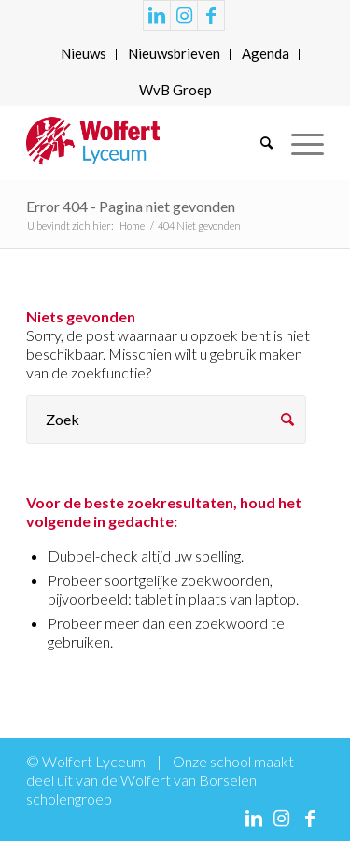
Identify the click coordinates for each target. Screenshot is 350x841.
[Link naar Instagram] (184, 15)
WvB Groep (175, 89)
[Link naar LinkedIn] (157, 15)
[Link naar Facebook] (211, 15)
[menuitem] (84, 54)
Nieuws (83, 53)
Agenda (265, 53)
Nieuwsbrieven (174, 53)
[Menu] (298, 143)
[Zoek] (257, 143)
